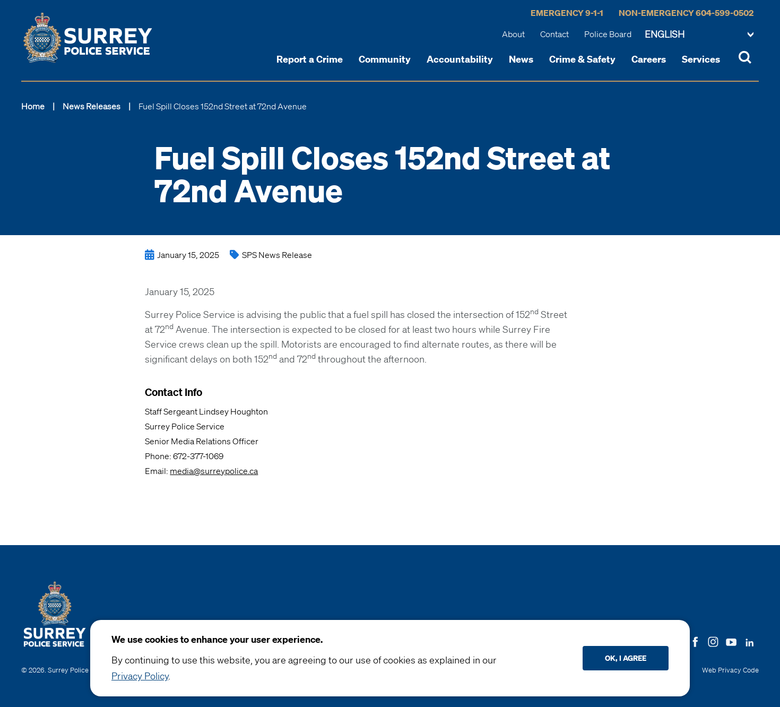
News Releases (91, 106)
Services (701, 59)
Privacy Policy (139, 676)
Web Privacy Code (730, 670)
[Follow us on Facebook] (695, 640)
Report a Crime (309, 59)
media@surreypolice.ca (214, 470)
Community (385, 59)
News (521, 59)
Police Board (607, 34)
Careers (648, 59)
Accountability (460, 59)
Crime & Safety (582, 59)
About (513, 34)
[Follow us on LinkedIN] (749, 640)
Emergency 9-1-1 (567, 12)
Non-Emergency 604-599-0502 (686, 12)
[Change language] (699, 35)
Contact (554, 34)
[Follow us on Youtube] (731, 640)
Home (33, 106)
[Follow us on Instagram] (713, 640)
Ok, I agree (625, 658)
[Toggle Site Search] (745, 59)
